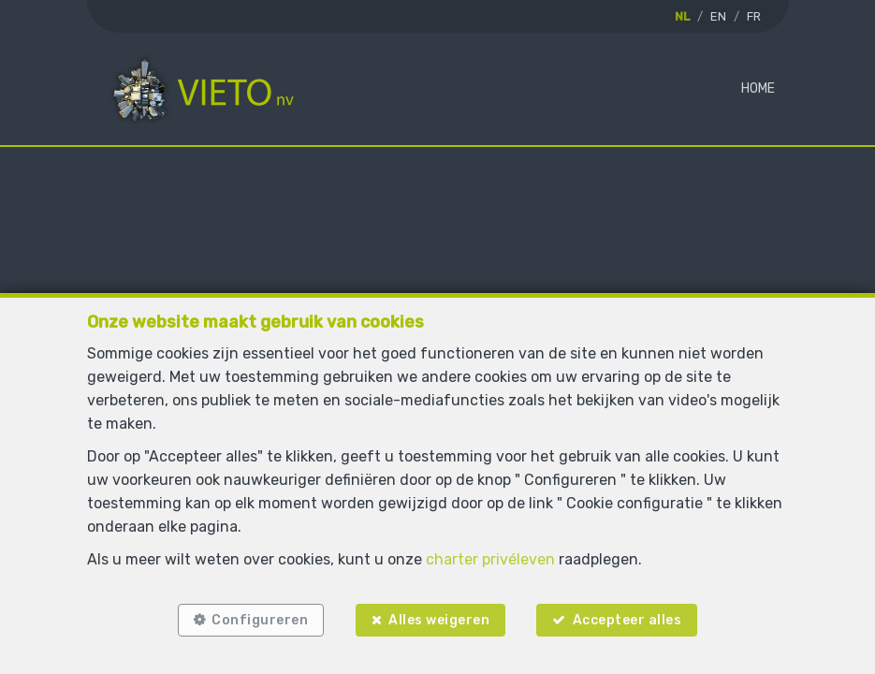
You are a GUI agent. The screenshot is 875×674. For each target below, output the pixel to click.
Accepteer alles (628, 620)
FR (754, 16)
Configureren (259, 620)
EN (718, 16)
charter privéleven (490, 559)
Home (758, 88)
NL (682, 16)
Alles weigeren (438, 620)
